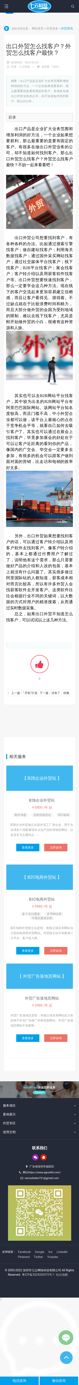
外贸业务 (52, 28)
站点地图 (62, 1274)
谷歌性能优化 (42, 815)
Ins (50, 1252)
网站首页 (38, 28)
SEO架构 (63, 815)
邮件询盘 (20, 815)
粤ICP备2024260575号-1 (38, 1274)
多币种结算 (54, 914)
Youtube (52, 1257)
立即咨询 (56, 847)
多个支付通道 (31, 914)
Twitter (38, 1257)
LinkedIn (62, 1252)
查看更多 (28, 847)
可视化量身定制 (42, 918)
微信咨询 (59, 1381)
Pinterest (24, 1257)
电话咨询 (19, 1381)
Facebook (24, 1252)
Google (39, 1252)
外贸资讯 (67, 28)
